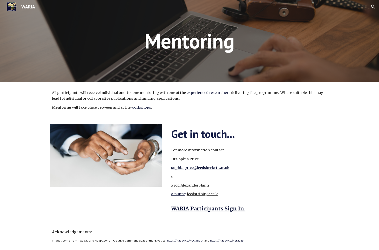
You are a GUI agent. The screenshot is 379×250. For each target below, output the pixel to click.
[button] (373, 7)
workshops (141, 107)
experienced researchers (208, 92)
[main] (189, 41)
